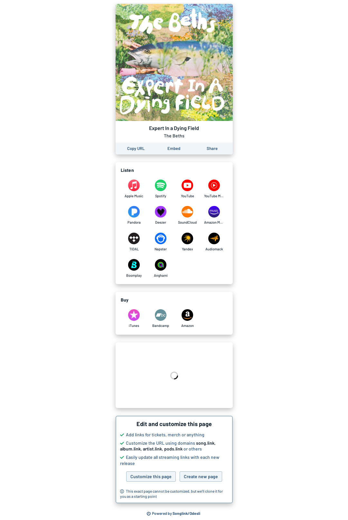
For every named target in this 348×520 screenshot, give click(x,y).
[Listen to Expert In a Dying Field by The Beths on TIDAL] (134, 242)
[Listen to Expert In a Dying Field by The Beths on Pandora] (134, 215)
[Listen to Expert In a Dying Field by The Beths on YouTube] (187, 188)
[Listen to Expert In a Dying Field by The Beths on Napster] (160, 242)
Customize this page (151, 476)
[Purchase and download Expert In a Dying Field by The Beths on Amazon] (187, 318)
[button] (174, 459)
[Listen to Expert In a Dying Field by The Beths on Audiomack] (214, 242)
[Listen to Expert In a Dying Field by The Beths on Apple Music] (134, 188)
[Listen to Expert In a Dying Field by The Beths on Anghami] (160, 268)
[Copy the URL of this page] (135, 148)
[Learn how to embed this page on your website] (174, 148)
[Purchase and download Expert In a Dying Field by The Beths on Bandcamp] (160, 318)
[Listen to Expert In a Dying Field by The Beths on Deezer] (160, 215)
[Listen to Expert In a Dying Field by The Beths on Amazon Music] (214, 215)
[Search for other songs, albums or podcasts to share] (173, 513)
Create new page (201, 476)
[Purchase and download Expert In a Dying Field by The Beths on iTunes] (134, 318)
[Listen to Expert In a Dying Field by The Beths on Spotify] (160, 188)
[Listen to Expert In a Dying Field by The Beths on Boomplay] (134, 268)
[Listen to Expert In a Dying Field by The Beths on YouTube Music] (214, 188)
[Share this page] (212, 148)
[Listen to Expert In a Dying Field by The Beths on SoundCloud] (187, 215)
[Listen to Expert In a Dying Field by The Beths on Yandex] (187, 242)
